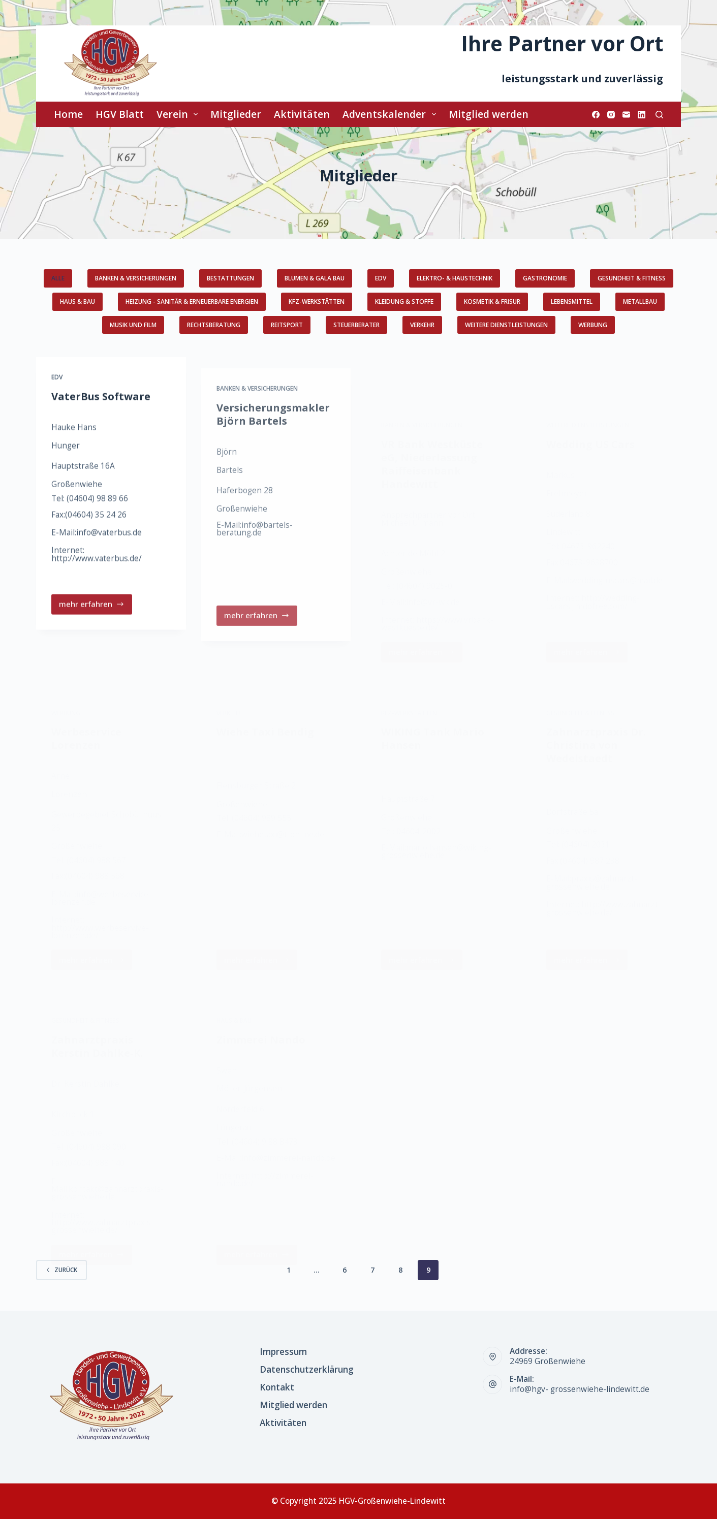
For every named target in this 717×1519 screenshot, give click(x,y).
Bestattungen (230, 278)
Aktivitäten (302, 114)
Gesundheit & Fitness (632, 278)
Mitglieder (235, 114)
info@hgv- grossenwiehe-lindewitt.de (579, 1389)
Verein (179, 114)
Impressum (283, 1351)
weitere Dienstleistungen (506, 325)
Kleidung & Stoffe (404, 301)
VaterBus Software (100, 409)
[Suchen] (659, 114)
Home (68, 114)
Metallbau (640, 301)
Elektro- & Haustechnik (454, 278)
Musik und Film (133, 325)
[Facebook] (596, 114)
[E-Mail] (626, 114)
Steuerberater (356, 325)
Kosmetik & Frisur (492, 301)
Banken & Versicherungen (135, 278)
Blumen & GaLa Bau (315, 278)
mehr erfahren (92, 619)
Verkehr (422, 325)
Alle (58, 278)
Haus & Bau (77, 301)
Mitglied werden (488, 114)
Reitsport (287, 325)
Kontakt (277, 1387)
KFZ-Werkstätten (317, 301)
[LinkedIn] (641, 114)
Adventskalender (391, 114)
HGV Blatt (120, 114)
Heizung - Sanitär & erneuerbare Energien (192, 301)
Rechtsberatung (213, 325)
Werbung (592, 325)
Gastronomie (545, 278)
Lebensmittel (572, 301)
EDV (380, 278)
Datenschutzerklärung (307, 1369)
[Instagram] (611, 114)
